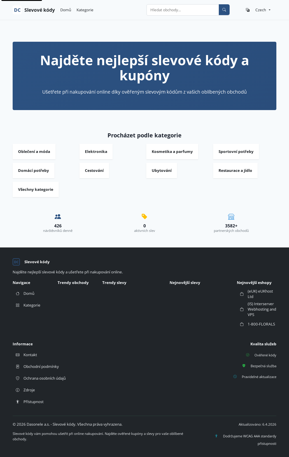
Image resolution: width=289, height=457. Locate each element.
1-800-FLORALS (256, 324)
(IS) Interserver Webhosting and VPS (256, 309)
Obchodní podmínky (36, 367)
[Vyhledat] (224, 9)
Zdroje (24, 390)
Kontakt (25, 355)
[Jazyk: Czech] (256, 10)
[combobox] (188, 10)
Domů (65, 9)
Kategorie (85, 9)
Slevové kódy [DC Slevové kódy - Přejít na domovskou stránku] (34, 9)
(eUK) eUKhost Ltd (255, 294)
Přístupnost (28, 402)
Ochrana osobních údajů (39, 378)
